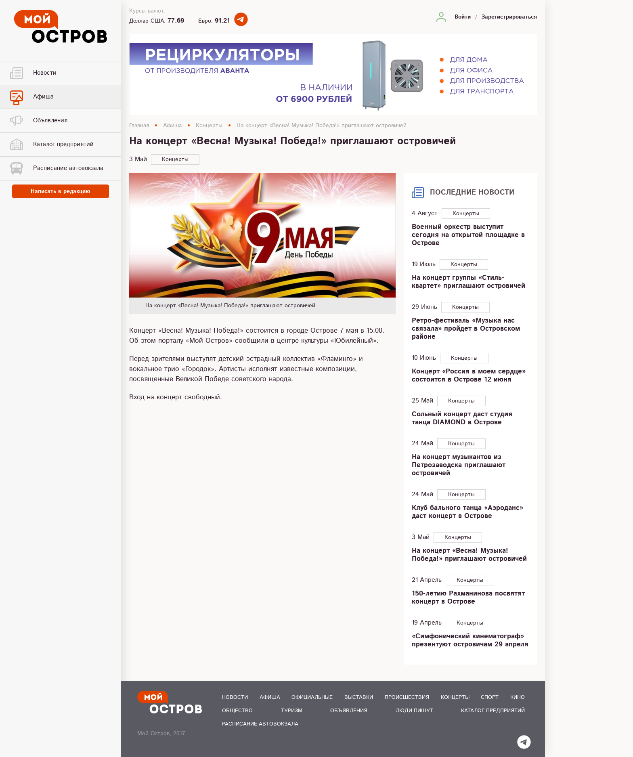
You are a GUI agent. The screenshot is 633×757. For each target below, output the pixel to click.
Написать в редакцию (60, 191)
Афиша (172, 126)
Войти (463, 17)
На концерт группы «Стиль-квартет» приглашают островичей (468, 282)
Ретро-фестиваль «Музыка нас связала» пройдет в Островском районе (466, 329)
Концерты (209, 126)
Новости (235, 697)
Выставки (358, 697)
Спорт (490, 697)
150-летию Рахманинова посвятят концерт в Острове (468, 597)
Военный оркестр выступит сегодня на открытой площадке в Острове (468, 235)
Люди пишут (414, 710)
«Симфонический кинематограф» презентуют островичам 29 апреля (470, 640)
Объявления (348, 710)
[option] (262, 243)
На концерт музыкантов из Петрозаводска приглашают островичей (458, 465)
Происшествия (407, 697)
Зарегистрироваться (509, 17)
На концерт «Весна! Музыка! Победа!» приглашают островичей (322, 126)
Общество (237, 710)
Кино (517, 697)
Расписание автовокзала (260, 724)
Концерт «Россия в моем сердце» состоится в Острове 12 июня (469, 375)
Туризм (291, 710)
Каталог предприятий (493, 710)
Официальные (312, 697)
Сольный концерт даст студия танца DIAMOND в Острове (462, 418)
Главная (139, 126)
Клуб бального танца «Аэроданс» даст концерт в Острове (467, 512)
